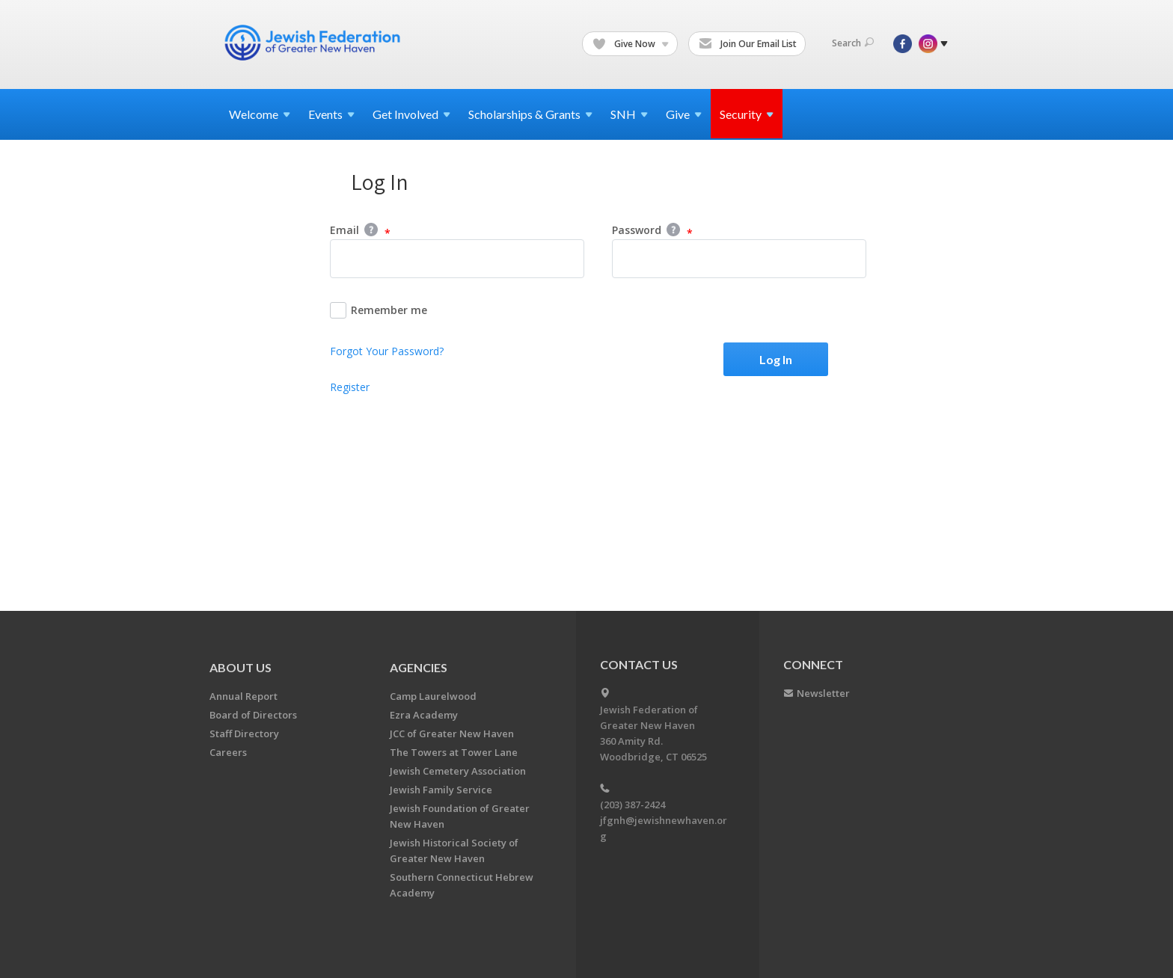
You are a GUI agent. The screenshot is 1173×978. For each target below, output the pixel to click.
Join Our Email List (748, 44)
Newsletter (823, 693)
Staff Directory (244, 733)
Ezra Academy (424, 715)
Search (853, 43)
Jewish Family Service (441, 789)
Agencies (418, 667)
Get (411, 114)
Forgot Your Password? (387, 351)
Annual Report (243, 696)
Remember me (378, 310)
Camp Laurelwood (433, 696)
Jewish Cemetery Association (458, 771)
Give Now (630, 44)
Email (360, 231)
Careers (228, 752)
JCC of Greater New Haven (452, 733)
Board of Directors (253, 715)
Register (350, 387)
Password (652, 231)
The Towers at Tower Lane (454, 752)
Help (371, 229)
